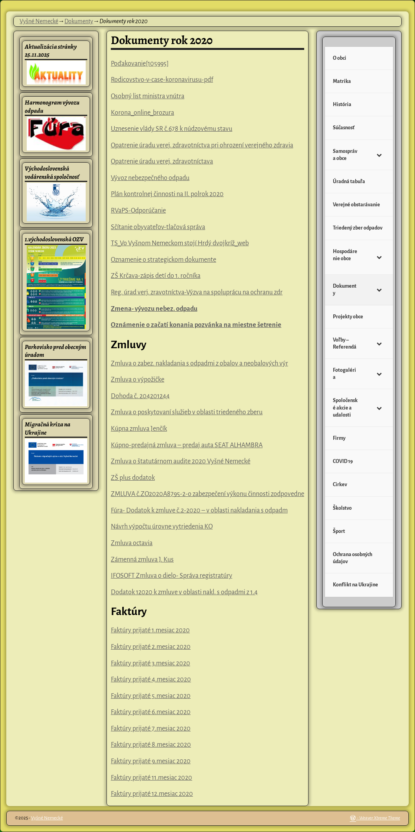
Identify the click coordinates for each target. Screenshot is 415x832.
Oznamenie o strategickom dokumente (163, 259)
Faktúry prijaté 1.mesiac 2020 (150, 630)
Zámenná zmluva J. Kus (142, 559)
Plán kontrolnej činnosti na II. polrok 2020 (167, 194)
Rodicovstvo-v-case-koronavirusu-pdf (162, 79)
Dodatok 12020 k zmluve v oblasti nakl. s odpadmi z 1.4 (184, 592)
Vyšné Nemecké (39, 21)
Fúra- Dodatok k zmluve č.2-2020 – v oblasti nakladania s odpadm (199, 510)
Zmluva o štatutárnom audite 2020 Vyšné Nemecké (180, 461)
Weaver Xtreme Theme (379, 818)
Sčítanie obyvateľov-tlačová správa (158, 227)
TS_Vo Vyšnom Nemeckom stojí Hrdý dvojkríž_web (180, 243)
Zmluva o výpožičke (137, 379)
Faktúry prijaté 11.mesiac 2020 (151, 777)
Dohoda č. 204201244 (140, 396)
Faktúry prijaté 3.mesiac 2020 (150, 663)
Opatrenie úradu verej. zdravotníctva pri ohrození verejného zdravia (202, 145)
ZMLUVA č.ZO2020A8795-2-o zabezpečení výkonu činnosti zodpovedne (207, 494)
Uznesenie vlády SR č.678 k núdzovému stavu (171, 128)
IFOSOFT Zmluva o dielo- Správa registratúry (171, 575)
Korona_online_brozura (142, 112)
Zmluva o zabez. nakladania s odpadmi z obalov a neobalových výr (199, 363)
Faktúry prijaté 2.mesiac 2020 (151, 646)
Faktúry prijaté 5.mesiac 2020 (151, 696)
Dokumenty (78, 21)
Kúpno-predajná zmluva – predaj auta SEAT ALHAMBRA (187, 445)
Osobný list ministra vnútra (147, 96)
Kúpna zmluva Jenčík (139, 428)
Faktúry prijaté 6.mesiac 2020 (151, 712)
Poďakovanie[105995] (140, 63)
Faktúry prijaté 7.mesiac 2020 (151, 728)
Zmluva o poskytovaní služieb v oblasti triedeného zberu (187, 412)
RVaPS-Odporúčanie (138, 210)
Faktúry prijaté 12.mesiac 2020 (152, 793)
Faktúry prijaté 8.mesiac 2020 (151, 744)
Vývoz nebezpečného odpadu (150, 178)
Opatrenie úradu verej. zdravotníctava (162, 161)
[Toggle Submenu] (379, 155)
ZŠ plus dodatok (133, 477)
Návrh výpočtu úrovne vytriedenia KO (162, 526)
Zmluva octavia (131, 543)
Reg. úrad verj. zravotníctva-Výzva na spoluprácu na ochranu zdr (197, 292)
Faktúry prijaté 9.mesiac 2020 (151, 761)
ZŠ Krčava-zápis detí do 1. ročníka (155, 275)
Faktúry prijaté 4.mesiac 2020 (151, 679)
